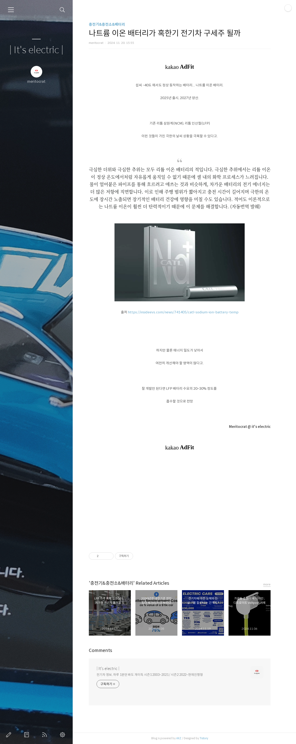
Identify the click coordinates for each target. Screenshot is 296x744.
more (269, 584)
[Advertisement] (182, 501)
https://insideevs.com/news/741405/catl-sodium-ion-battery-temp (185, 312)
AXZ (181, 738)
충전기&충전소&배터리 (109, 24)
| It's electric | (36, 50)
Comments (102, 650)
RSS (45, 734)
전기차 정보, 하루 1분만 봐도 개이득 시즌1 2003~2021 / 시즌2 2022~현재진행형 (152, 675)
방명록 (27, 734)
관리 (63, 734)
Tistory (206, 738)
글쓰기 (9, 734)
